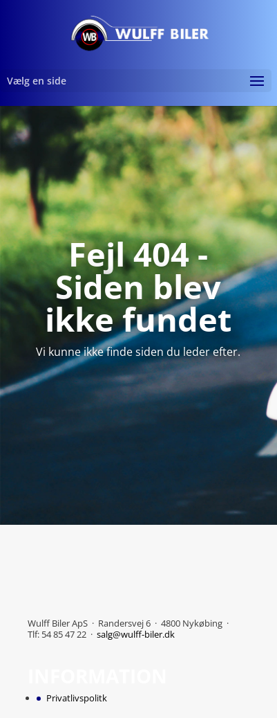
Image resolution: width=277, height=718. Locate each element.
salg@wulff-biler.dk (136, 634)
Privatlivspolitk (76, 698)
